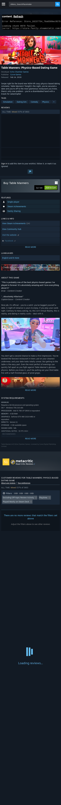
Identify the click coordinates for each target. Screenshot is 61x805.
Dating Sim (21, 103)
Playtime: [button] (43, 499)
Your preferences (24, 485)
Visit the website (11, 236)
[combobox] (32, 4)
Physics (45, 103)
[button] (30, 113)
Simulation (7, 103)
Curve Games (15, 76)
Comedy (34, 103)
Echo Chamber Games (19, 73)
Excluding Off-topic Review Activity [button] (18, 499)
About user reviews (8, 485)
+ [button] (53, 103)
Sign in (4, 165)
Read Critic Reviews (24, 465)
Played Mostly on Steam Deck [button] (16, 503)
